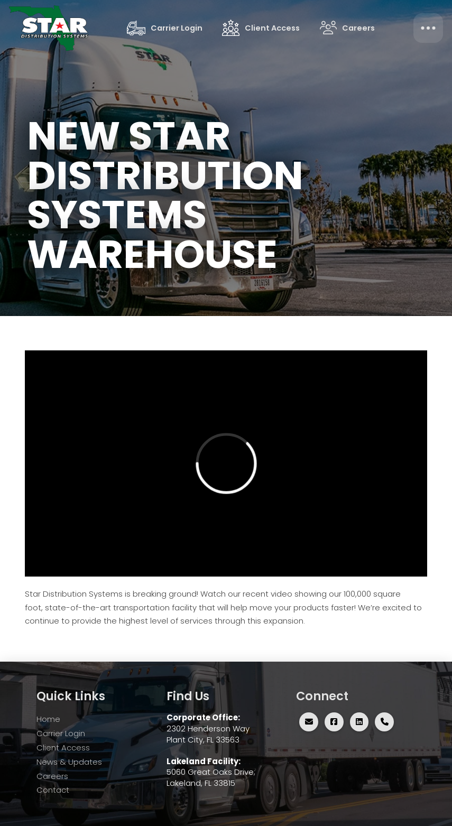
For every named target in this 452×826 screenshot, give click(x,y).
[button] (428, 28)
